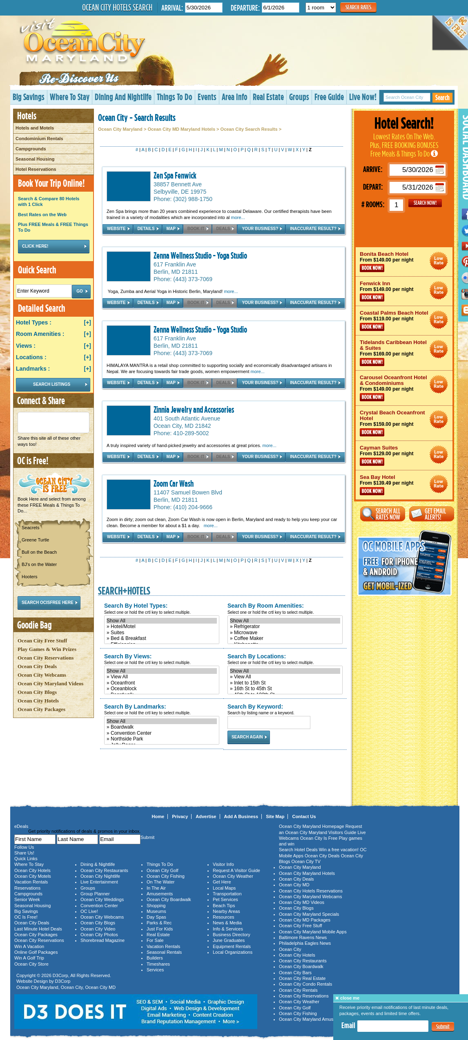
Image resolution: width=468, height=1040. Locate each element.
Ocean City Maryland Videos (50, 683)
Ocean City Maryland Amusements (313, 1019)
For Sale (155, 940)
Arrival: (172, 7)
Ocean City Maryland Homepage (311, 826)
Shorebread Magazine (102, 940)
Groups (299, 97)
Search (442, 97)
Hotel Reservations (36, 169)
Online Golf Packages (36, 952)
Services (155, 969)
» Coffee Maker (285, 638)
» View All (162, 677)
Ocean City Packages (41, 709)
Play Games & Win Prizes (47, 649)
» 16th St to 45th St (285, 688)
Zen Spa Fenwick (175, 175)
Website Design (32, 981)
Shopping (156, 905)
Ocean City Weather (233, 876)
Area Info (234, 97)
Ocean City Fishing (166, 876)
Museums (156, 911)
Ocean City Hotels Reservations (311, 890)
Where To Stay (69, 97)
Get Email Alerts (431, 513)
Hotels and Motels (35, 127)
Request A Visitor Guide (236, 870)
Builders (155, 957)
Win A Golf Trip (29, 957)
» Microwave (285, 632)
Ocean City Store (31, 964)
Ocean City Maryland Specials (309, 914)
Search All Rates (382, 513)
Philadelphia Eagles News (305, 943)
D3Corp (60, 975)
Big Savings (29, 97)
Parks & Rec (159, 922)
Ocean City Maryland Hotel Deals (438, 261)
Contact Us (304, 816)
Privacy (180, 816)
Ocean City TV (306, 861)
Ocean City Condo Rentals (305, 984)
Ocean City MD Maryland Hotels (181, 129)
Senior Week (27, 899)
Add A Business (241, 816)
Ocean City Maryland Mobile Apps (313, 931)
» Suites (162, 632)
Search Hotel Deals (298, 849)
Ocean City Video (97, 928)
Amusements (160, 893)
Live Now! (363, 97)
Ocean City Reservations (46, 658)
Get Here (222, 881)
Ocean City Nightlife (100, 876)
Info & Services (228, 928)
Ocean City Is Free (319, 838)
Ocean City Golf (162, 870)
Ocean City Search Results (249, 129)
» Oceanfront (162, 683)
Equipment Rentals (232, 946)
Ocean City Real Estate (302, 978)
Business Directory (231, 934)
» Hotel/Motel (162, 626)
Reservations (27, 888)
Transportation (227, 893)
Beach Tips (224, 905)
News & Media (227, 922)
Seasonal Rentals (164, 952)
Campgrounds (31, 148)
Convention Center (99, 905)
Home (158, 816)
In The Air (156, 888)
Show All (162, 621)
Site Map (275, 816)
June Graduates (229, 940)
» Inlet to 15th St (285, 683)
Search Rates (358, 7)
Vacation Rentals (31, 881)
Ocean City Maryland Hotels (307, 873)
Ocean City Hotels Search (117, 7)
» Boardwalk (162, 727)
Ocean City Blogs (37, 692)
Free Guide (329, 97)
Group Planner (95, 893)
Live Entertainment (99, 881)
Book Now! (372, 268)
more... (238, 217)
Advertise (206, 816)
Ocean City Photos (99, 934)
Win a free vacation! (339, 849)
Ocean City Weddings (102, 899)
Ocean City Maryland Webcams (310, 896)
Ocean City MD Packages (304, 919)
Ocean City (72, 987)
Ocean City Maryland (120, 129)
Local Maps (224, 888)
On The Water (160, 881)
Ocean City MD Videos (301, 902)
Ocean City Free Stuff (42, 640)
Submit (443, 1026)
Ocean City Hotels (38, 701)
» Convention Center (162, 733)
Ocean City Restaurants (104, 870)
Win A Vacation (29, 946)
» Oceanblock (162, 688)
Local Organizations (232, 952)
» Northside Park (162, 739)
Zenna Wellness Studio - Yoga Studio (200, 255)
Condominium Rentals (39, 138)
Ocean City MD (100, 987)
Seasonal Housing (35, 159)
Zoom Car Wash (174, 483)
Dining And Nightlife (123, 97)
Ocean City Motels (32, 876)
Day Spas (156, 917)
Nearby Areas (226, 911)
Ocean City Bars (295, 972)
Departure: (245, 7)
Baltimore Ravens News (303, 937)
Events (207, 97)
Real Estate (268, 97)
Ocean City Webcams (42, 675)
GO (425, 203)
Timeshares (158, 964)
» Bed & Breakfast (162, 638)
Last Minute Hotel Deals (38, 928)
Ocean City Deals (37, 666)
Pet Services (225, 899)
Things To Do (174, 97)
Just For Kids (160, 928)
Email (348, 1025)
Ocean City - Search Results (137, 117)
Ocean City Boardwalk (169, 899)
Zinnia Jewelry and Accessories (194, 409)
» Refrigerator (285, 626)
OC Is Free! (26, 917)
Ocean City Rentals (298, 990)
